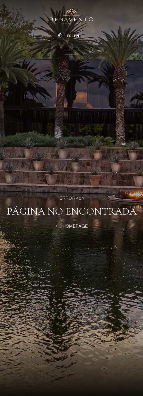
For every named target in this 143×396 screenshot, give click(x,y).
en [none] (76, 36)
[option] (77, 36)
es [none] (69, 36)
